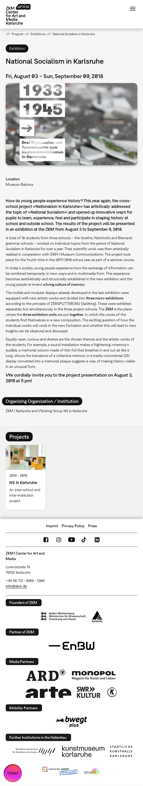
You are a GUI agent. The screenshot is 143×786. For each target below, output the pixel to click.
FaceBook (45, 540)
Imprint (52, 526)
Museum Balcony (20, 184)
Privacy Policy (73, 526)
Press (92, 526)
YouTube (71, 540)
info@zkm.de (16, 586)
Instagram (58, 540)
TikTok (84, 540)
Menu (132, 9)
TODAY (13, 773)
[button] (71, 124)
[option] (27, 477)
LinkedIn (97, 540)
